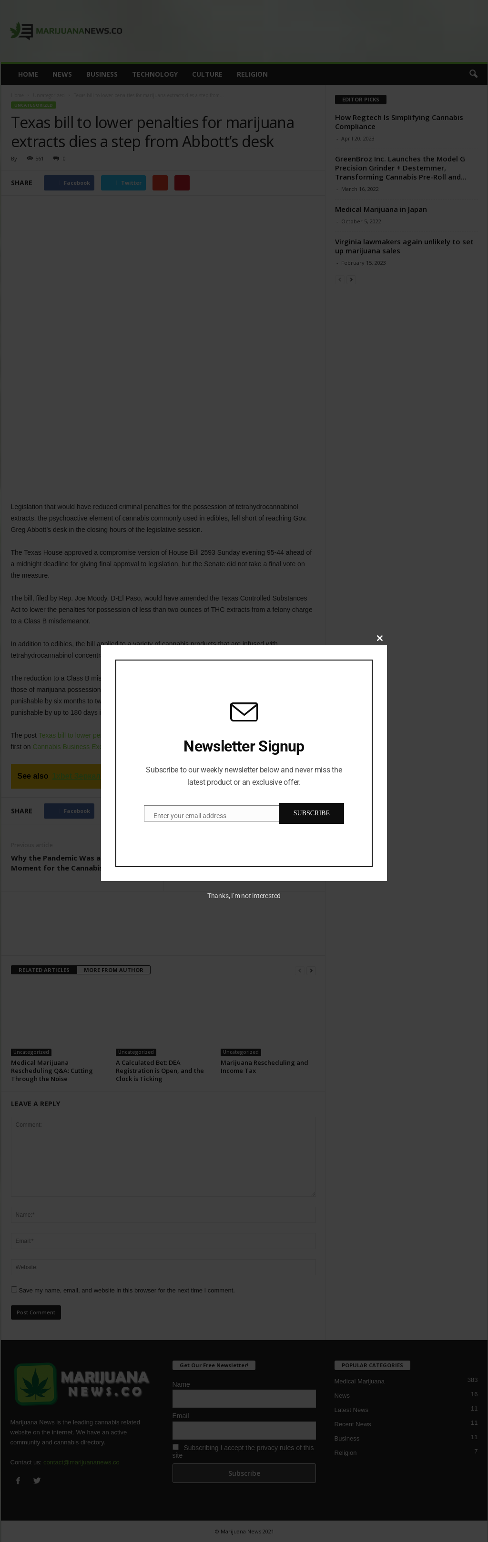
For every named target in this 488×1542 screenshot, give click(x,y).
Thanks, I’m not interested (244, 896)
